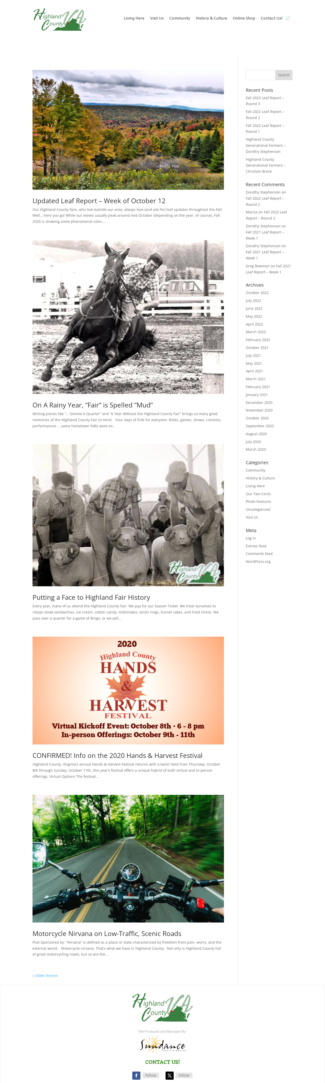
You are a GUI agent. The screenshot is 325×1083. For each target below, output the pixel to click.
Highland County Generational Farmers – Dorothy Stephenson (266, 145)
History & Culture (211, 19)
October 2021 (257, 347)
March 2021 (256, 378)
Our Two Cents (258, 493)
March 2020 (256, 449)
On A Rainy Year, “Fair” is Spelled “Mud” (92, 404)
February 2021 (258, 386)
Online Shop (244, 19)
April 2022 (254, 324)
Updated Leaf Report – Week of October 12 (99, 200)
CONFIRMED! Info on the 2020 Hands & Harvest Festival (117, 755)
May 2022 (254, 316)
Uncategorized (258, 509)
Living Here (134, 19)
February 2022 (258, 339)
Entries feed (256, 546)
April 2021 (254, 371)
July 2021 (253, 355)
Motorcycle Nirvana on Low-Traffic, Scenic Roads (106, 933)
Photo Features (258, 501)
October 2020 (257, 418)
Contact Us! (272, 19)
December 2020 (259, 402)
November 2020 (259, 410)
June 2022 (254, 308)
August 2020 (256, 433)
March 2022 (256, 331)
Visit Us (157, 19)
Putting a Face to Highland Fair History (91, 597)
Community (179, 19)
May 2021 (254, 363)
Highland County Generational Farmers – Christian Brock (266, 165)
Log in (251, 538)
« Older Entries (45, 975)
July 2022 (253, 300)
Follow (150, 1075)
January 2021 (257, 394)
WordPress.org (258, 561)
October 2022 (257, 292)
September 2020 (260, 425)
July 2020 (253, 441)
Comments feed (259, 553)
